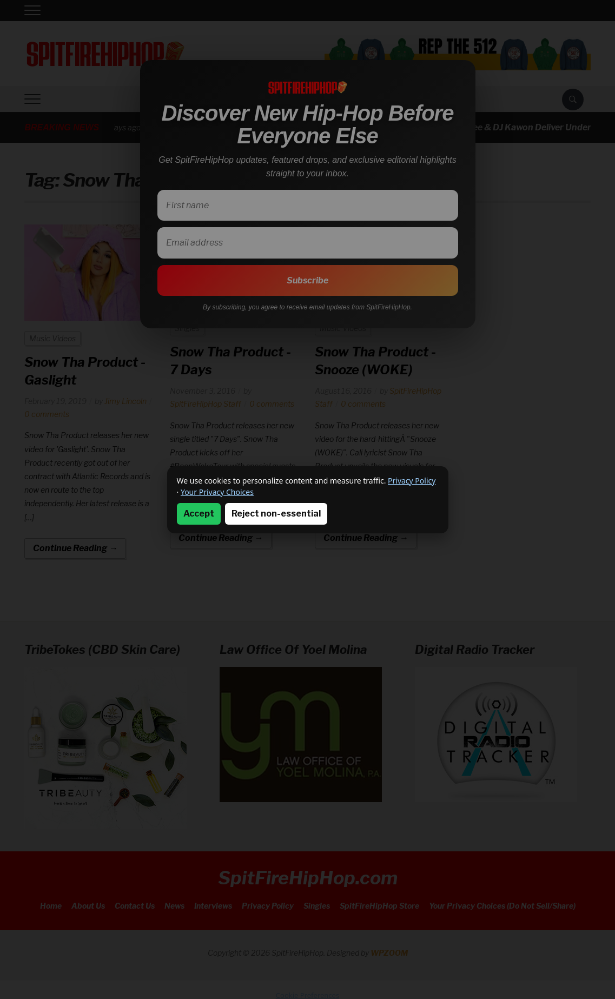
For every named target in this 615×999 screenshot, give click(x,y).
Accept (198, 513)
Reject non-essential (276, 513)
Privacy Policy (411, 480)
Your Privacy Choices (217, 492)
